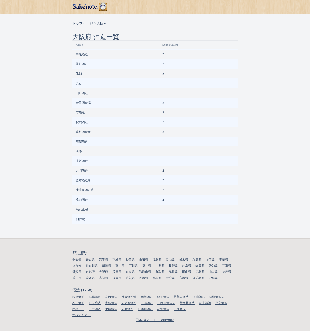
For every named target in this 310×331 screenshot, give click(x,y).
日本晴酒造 (145, 309)
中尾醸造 (111, 309)
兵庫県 (116, 272)
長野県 (173, 266)
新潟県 (106, 266)
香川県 (76, 278)
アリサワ (180, 309)
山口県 (213, 272)
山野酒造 (82, 93)
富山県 (119, 266)
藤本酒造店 (83, 180)
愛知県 (213, 266)
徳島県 (226, 272)
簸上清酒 (205, 303)
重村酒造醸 (83, 132)
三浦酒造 (147, 303)
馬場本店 (95, 297)
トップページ (82, 23)
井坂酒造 (82, 161)
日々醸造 (95, 303)
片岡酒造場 (128, 297)
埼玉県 (210, 260)
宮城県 (116, 260)
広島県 (200, 272)
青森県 (90, 260)
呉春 (79, 83)
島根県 (173, 272)
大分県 (170, 278)
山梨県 (159, 266)
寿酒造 (80, 112)
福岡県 (116, 278)
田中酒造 (95, 309)
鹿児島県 (198, 278)
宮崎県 (183, 278)
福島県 (156, 260)
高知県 (103, 278)
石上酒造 (78, 303)
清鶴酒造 (82, 141)
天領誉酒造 (128, 303)
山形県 (143, 260)
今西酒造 (111, 297)
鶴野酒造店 (216, 297)
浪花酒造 (82, 199)
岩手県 (103, 260)
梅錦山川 (78, 309)
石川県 (133, 266)
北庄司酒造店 (85, 190)
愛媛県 (90, 278)
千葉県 (223, 260)
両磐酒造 (147, 297)
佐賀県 (130, 278)
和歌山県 (145, 272)
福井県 (146, 266)
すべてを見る (81, 315)
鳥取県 (159, 272)
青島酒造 (111, 303)
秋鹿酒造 (82, 122)
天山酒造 (199, 297)
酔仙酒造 (163, 297)
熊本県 (156, 278)
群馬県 (197, 260)
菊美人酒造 (181, 297)
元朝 (79, 73)
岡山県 (186, 272)
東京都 (76, 266)
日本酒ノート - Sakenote (155, 319)
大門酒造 (82, 170)
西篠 (79, 151)
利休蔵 (80, 219)
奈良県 (130, 272)
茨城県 (170, 260)
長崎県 (143, 278)
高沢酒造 (163, 309)
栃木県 (183, 260)
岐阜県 (186, 266)
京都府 (90, 272)
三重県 (226, 266)
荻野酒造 (82, 64)
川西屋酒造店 (166, 303)
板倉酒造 (78, 297)
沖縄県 (213, 278)
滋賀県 (76, 272)
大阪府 (103, 272)
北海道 (76, 260)
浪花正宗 (82, 209)
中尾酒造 (82, 54)
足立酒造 (221, 303)
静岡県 (200, 266)
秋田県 (130, 260)
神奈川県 (92, 266)
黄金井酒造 (187, 303)
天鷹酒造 (127, 309)
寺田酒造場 (83, 103)
